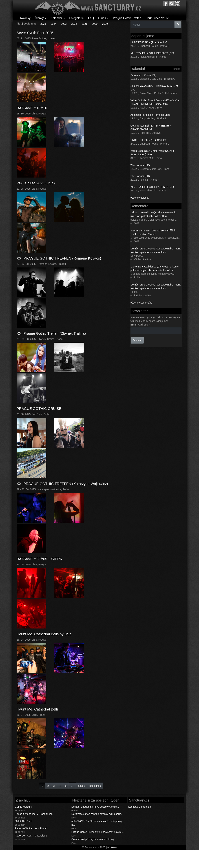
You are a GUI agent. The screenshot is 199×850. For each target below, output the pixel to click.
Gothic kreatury (23, 806)
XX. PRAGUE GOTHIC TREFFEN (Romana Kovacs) (59, 258)
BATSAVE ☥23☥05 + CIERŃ (39, 559)
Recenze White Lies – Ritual (31, 828)
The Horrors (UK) (140, 165)
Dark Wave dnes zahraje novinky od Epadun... (97, 814)
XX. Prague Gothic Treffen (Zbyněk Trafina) (51, 333)
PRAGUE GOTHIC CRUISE (39, 409)
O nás (103, 18)
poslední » (95, 785)
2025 (43, 23)
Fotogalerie (76, 18)
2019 (105, 23)
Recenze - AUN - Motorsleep (31, 835)
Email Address (140, 324)
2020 (95, 23)
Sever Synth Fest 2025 (35, 33)
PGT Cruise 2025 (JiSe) (36, 183)
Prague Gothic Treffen (127, 18)
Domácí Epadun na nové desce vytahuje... (95, 806)
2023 (64, 23)
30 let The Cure (23, 821)
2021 (84, 23)
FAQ (91, 18)
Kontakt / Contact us (139, 806)
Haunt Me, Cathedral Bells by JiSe (44, 634)
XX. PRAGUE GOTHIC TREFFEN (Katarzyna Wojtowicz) (62, 484)
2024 (53, 23)
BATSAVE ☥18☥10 (32, 108)
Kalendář (58, 18)
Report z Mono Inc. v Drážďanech (33, 814)
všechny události (140, 197)
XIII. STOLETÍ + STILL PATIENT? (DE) (152, 53)
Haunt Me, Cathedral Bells (38, 709)
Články (40, 18)
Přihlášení (112, 847)
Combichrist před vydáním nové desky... (93, 839)
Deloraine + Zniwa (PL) (143, 75)
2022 (74, 23)
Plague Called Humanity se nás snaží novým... (97, 832)
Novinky (25, 18)
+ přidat (175, 68)
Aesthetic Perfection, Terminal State (151, 114)
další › (81, 785)
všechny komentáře (141, 302)
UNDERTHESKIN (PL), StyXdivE (149, 42)
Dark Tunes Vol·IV (157, 18)
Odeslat (137, 340)
